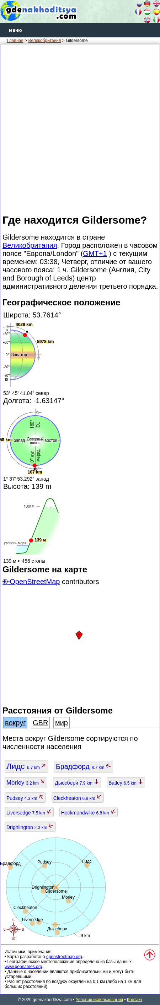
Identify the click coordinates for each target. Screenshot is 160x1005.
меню (15, 30)
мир (61, 723)
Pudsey (25, 798)
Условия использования (99, 999)
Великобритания (44, 40)
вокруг (15, 723)
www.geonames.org (23, 966)
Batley (125, 783)
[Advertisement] (80, 129)
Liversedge (29, 813)
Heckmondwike (88, 813)
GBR (40, 723)
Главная (15, 40)
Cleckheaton (77, 798)
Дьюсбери (77, 783)
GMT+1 (95, 253)
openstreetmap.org (64, 956)
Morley (26, 782)
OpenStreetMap (35, 582)
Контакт (134, 999)
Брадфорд (83, 766)
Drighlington (30, 827)
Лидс (26, 766)
